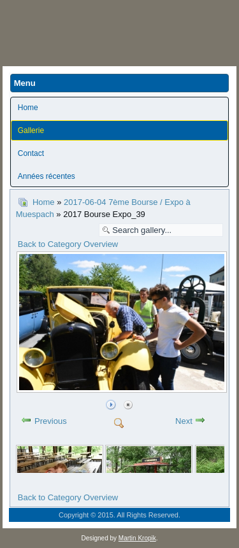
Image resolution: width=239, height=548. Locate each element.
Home (28, 107)
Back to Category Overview (68, 244)
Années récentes (46, 176)
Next (183, 421)
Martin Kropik (137, 538)
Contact (31, 153)
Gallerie (31, 130)
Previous (50, 421)
